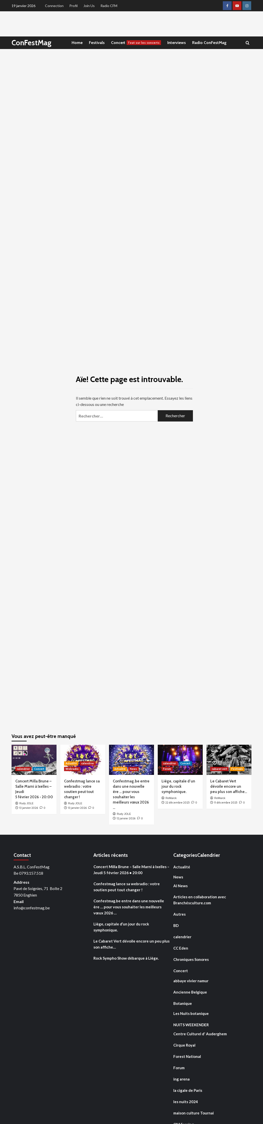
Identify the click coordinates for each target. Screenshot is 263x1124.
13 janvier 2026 (28, 808)
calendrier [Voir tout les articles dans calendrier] (23, 769)
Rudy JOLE (26, 803)
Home (77, 42)
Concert (136, 42)
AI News (180, 885)
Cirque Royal (184, 1045)
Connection (54, 6)
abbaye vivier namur (190, 980)
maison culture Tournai (193, 1113)
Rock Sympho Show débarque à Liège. (126, 958)
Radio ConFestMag (209, 42)
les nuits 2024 (185, 1101)
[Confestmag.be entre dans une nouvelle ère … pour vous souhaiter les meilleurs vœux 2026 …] (131, 760)
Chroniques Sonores (191, 959)
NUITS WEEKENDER (191, 1024)
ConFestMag (32, 42)
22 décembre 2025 (177, 802)
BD (176, 925)
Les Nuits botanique (191, 1013)
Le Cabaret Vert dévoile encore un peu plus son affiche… (228, 786)
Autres (179, 914)
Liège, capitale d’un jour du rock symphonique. (178, 786)
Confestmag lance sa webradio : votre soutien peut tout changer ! (126, 886)
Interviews (176, 42)
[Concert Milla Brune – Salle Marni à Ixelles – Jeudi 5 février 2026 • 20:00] (34, 760)
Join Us (89, 6)
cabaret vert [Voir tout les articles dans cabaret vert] (219, 769)
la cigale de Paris (187, 1090)
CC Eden (180, 948)
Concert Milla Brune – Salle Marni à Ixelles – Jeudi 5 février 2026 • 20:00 (131, 869)
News (178, 877)
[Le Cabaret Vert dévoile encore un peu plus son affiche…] (228, 760)
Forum (179, 1067)
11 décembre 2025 (225, 802)
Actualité (181, 867)
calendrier (182, 936)
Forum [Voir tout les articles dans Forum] (167, 769)
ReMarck (171, 798)
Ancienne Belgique (190, 992)
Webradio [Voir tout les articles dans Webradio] (72, 769)
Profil (73, 6)
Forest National (187, 1056)
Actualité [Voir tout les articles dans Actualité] (71, 763)
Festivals (97, 42)
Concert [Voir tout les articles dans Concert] (39, 769)
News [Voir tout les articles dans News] (133, 769)
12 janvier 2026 (126, 818)
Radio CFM (108, 6)
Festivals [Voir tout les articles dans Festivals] (237, 769)
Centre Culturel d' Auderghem (200, 1034)
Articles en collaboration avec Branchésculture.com (199, 900)
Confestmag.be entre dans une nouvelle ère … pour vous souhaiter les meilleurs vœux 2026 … (128, 907)
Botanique (182, 1003)
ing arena (181, 1079)
